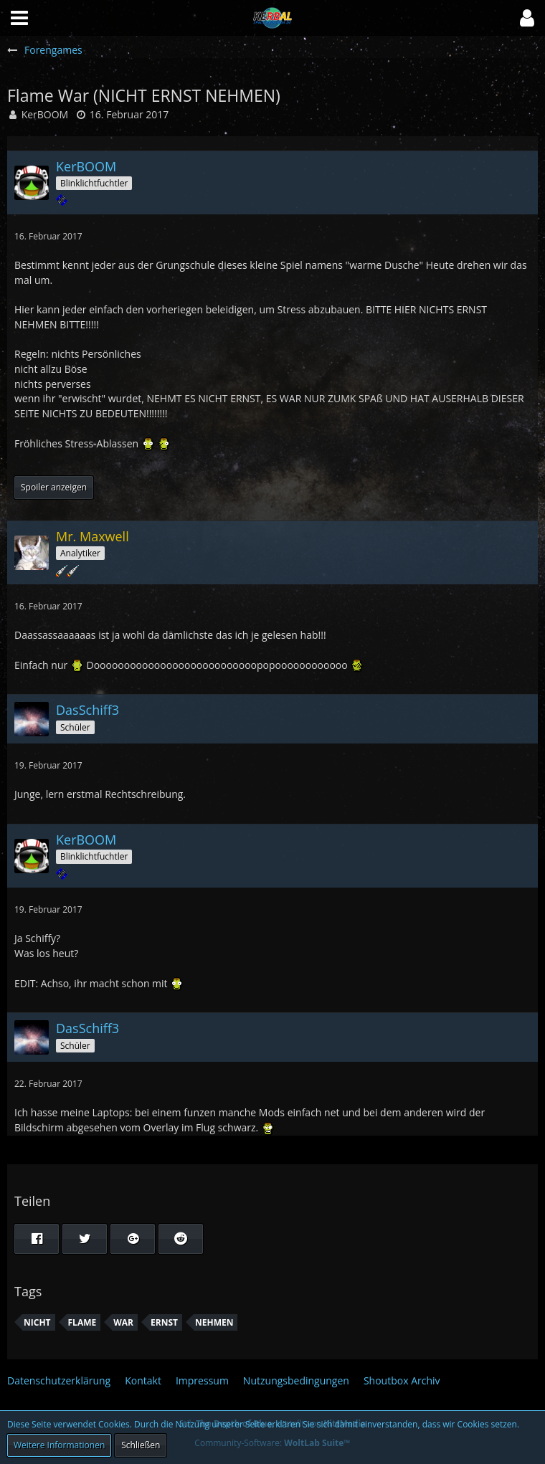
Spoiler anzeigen (54, 487)
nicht (37, 1322)
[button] (527, 17)
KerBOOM (45, 114)
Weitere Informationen (59, 1445)
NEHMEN (214, 1322)
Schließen (140, 1445)
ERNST (164, 1322)
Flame (82, 1322)
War (123, 1322)
